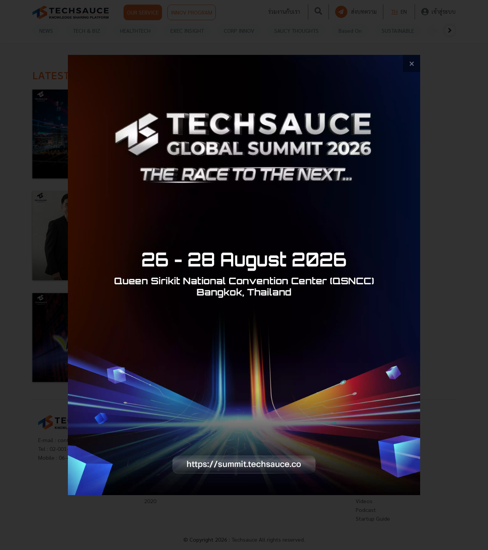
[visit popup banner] (244, 275)
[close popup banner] (411, 63)
